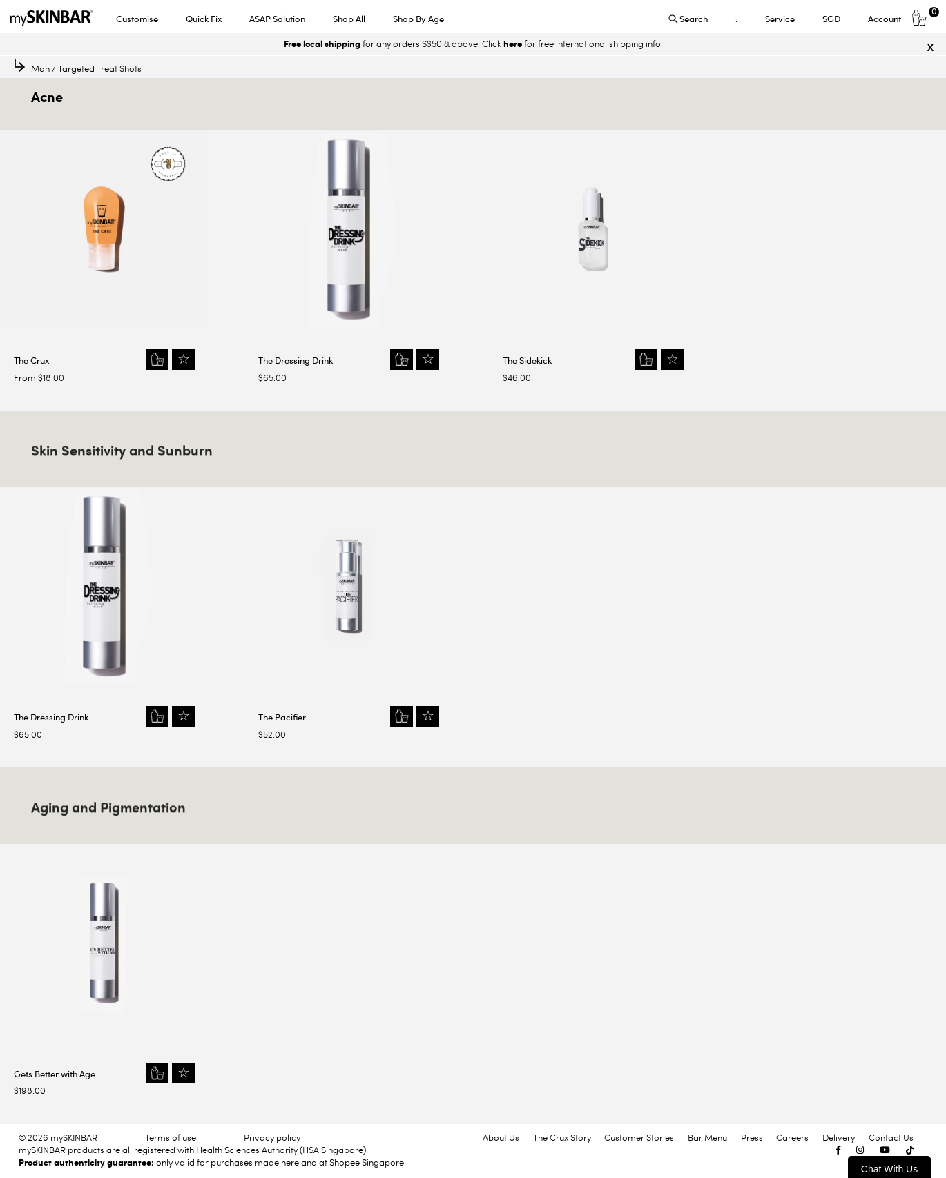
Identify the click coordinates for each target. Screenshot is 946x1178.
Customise (137, 18)
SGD (831, 18)
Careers (792, 1137)
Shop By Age (418, 18)
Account (884, 18)
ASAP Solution (277, 18)
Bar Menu (707, 1137)
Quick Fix (204, 18)
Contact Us (891, 1137)
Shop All (349, 18)
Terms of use (170, 1137)
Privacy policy (272, 1137)
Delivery (838, 1137)
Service (780, 18)
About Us (501, 1137)
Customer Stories (639, 1137)
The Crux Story (562, 1137)
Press (752, 1137)
